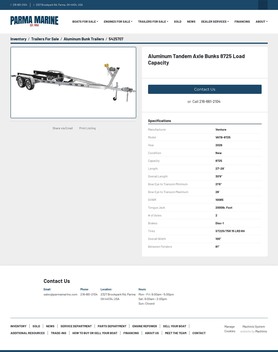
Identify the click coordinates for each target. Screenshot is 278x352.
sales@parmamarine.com (60, 294)
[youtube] (224, 5)
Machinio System (254, 326)
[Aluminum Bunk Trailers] (84, 39)
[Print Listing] (86, 128)
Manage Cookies (229, 329)
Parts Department (112, 326)
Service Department (76, 326)
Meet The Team (175, 333)
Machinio (261, 331)
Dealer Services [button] (214, 21)
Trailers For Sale (152, 21)
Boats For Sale (84, 21)
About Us (152, 333)
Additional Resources (27, 333)
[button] (85, 21)
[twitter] (253, 5)
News (191, 21)
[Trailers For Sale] (45, 39)
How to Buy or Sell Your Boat (94, 333)
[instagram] (243, 5)
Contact (199, 333)
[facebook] (233, 5)
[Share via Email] (62, 128)
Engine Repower (144, 326)
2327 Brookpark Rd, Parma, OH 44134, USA (59, 4)
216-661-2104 (20, 4)
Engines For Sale (117, 21)
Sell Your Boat (174, 326)
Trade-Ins (58, 333)
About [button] (260, 21)
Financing (242, 21)
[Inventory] (18, 39)
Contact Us (204, 89)
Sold (177, 21)
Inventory (18, 326)
